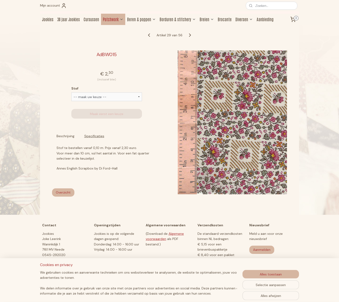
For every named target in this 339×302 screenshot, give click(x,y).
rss (160, 293)
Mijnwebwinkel (216, 293)
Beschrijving (65, 136)
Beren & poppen (141, 19)
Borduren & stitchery (178, 19)
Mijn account (53, 5)
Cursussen (91, 19)
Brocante (225, 19)
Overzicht (63, 192)
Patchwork (113, 19)
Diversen (244, 19)
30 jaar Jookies (68, 19)
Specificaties (94, 136)
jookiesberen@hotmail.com (63, 260)
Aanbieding (265, 19)
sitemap (151, 293)
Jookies (47, 19)
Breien (207, 19)
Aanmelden (261, 250)
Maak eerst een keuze (106, 114)
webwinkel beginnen (177, 293)
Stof (74, 88)
